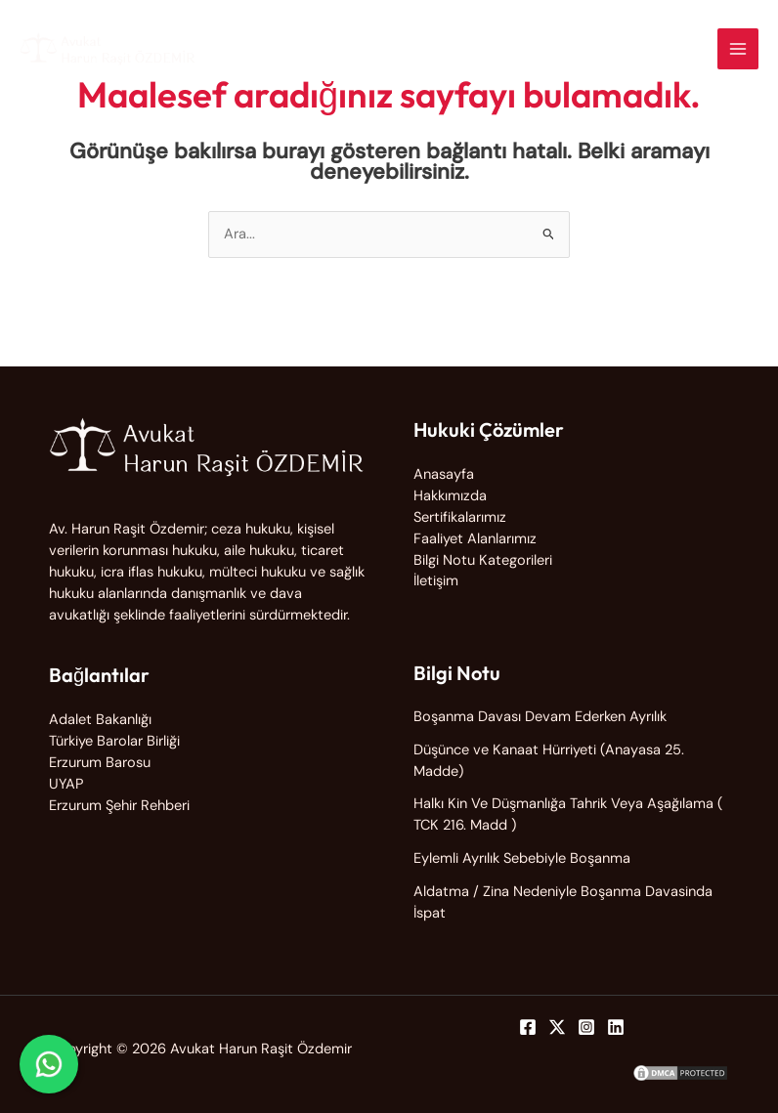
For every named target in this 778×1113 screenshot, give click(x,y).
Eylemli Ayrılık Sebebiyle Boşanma (521, 858)
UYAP (66, 784)
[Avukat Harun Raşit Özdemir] (107, 48)
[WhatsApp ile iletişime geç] (49, 1064)
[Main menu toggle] (737, 48)
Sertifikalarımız (459, 517)
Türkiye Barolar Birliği (114, 741)
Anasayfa (443, 474)
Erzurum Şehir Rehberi (119, 805)
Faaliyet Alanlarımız (475, 539)
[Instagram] (586, 1027)
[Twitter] (557, 1027)
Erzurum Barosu (100, 762)
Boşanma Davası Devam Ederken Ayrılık (540, 716)
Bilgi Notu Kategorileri (482, 560)
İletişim (435, 581)
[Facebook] (528, 1027)
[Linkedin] (616, 1027)
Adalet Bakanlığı (100, 719)
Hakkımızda (450, 496)
